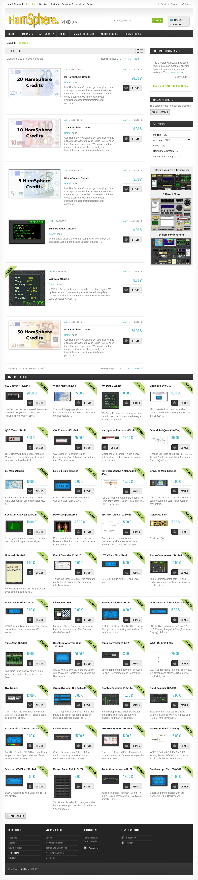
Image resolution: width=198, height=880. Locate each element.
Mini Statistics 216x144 (62, 228)
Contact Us (89, 830)
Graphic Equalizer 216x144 (117, 688)
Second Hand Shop (163, 156)
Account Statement (55, 853)
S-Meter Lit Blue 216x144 (116, 602)
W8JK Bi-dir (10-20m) (162, 643)
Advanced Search (54, 843)
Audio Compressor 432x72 (117, 769)
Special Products (163, 100)
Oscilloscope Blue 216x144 (165, 769)
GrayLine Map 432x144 (163, 471)
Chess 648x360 (62, 602)
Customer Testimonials (73, 4)
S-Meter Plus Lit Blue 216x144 (22, 728)
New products (15, 848)
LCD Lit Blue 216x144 (65, 471)
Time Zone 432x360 (16, 643)
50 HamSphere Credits (77, 329)
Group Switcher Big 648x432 (69, 688)
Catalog (11, 43)
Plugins (26, 34)
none (74, 82)
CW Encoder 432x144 (65, 430)
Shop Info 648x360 (160, 385)
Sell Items (50, 858)
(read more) (177, 76)
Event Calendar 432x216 (67, 555)
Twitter (129, 843)
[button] (157, 20)
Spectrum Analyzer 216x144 (21, 514)
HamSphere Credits (83, 34)
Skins (63, 34)
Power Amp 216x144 (65, 514)
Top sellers (31, 4)
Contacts (91, 4)
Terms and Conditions (56, 848)
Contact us (94, 848)
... (130, 58)
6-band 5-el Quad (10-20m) (165, 430)
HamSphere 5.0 (133, 34)
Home (11, 34)
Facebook (131, 837)
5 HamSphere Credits (76, 178)
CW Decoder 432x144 (17, 385)
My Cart (178, 20)
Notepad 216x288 (15, 555)
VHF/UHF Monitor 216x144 (117, 728)
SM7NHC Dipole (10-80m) (116, 514)
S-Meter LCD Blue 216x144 (20, 769)
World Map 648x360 (64, 385)
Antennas (45, 34)
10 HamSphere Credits (77, 127)
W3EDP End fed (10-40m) (164, 728)
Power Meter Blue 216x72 (19, 602)
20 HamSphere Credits (77, 77)
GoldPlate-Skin (158, 514)
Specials (43, 4)
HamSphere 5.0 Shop (18, 869)
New (9, 4)
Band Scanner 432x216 (163, 688)
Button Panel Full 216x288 (68, 769)
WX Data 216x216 (59, 279)
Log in (49, 837)
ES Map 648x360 (14, 471)
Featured (18, 4)
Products (19, 377)
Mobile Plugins (109, 34)
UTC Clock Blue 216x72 (115, 555)
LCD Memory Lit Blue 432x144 (167, 602)
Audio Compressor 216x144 (166, 555)
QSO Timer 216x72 (16, 430)
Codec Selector (62, 728)
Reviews (54, 4)
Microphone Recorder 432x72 (119, 430)
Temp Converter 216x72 (115, 643)
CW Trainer (11, 688)
